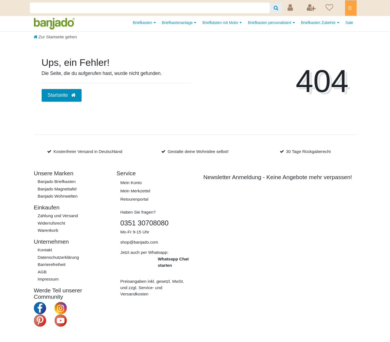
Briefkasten (143, 22)
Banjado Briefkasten (57, 181)
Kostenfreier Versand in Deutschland (87, 151)
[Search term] (150, 7)
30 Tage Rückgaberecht (308, 151)
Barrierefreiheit (52, 264)
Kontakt (45, 249)
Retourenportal (134, 199)
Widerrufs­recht (51, 223)
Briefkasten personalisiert (270, 22)
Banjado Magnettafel (57, 189)
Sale (349, 22)
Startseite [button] (62, 95)
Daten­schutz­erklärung (58, 257)
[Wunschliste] (333, 8)
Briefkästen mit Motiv (220, 22)
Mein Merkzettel (135, 190)
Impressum (48, 279)
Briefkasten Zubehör (319, 22)
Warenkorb (48, 230)
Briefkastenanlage (178, 22)
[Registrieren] (312, 8)
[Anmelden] (291, 8)
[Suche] (276, 7)
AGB (42, 272)
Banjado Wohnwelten (58, 196)
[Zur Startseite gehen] (55, 36)
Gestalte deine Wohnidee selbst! (198, 151)
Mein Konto (131, 182)
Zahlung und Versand (58, 215)
